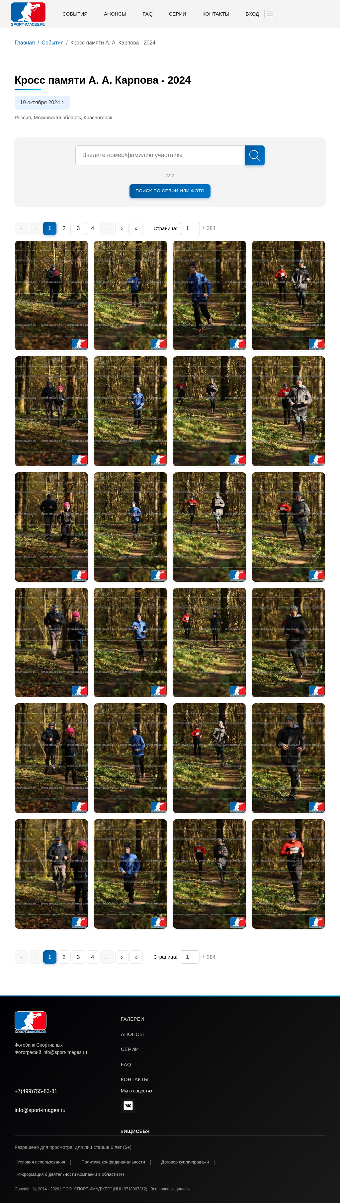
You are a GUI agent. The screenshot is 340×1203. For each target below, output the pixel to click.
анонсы (132, 1034)
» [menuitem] (136, 228)
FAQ (147, 14)
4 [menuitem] (92, 228)
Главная (25, 42)
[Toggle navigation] (270, 14)
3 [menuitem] (78, 228)
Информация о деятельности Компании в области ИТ (71, 1174)
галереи (132, 1019)
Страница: (165, 228)
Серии (177, 14)
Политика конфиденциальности (113, 1162)
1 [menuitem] (49, 228)
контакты (134, 1079)
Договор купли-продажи (185, 1162)
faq (126, 1064)
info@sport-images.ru (40, 1110)
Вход (252, 14)
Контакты (216, 14)
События (75, 14)
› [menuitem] (122, 228)
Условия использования (41, 1162)
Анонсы (115, 14)
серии (130, 1049)
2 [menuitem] (64, 228)
